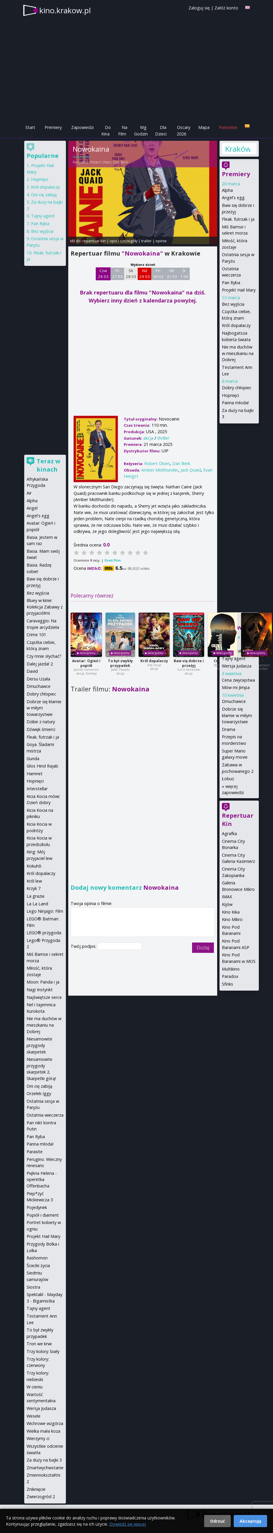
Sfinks (227, 984)
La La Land (37, 904)
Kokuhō (34, 866)
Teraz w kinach (48, 465)
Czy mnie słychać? (44, 656)
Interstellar (37, 788)
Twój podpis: (84, 946)
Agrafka (229, 833)
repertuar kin (94, 240)
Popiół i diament (43, 1215)
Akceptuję (250, 1521)
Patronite (228, 127)
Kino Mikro (232, 919)
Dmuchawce (234, 701)
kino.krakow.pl (65, 10)
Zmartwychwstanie (45, 1467)
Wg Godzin (141, 131)
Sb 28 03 (131, 273)
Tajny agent (234, 658)
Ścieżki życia (38, 1265)
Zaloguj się (199, 8)
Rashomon (37, 1258)
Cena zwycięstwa (238, 680)
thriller (163, 438)
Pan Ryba (231, 282)
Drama (228, 729)
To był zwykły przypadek (120, 663)
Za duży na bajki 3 (44, 1460)
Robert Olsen (100, 162)
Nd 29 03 (144, 273)
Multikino (231, 969)
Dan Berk (120, 162)
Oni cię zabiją (44, 194)
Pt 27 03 (117, 273)
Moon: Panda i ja (43, 982)
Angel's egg (233, 197)
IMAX (227, 896)
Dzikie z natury (41, 721)
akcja (148, 438)
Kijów (227, 904)
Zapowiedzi (82, 127)
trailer (146, 240)
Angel (32, 508)
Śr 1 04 (184, 273)
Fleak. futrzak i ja (238, 219)
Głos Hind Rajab (42, 766)
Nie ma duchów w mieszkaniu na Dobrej (238, 353)
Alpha (227, 190)
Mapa (203, 127)
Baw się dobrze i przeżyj (189, 663)
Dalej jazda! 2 (40, 664)
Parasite (35, 1151)
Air (29, 493)
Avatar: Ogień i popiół (86, 663)
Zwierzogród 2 (41, 1496)
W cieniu (35, 1387)
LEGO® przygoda (44, 932)
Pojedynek (37, 1207)
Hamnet (35, 773)
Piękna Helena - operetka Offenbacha (42, 1179)
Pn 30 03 (158, 273)
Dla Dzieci (161, 131)
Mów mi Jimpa (236, 687)
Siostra (33, 1287)
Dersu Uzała (38, 679)
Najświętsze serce (44, 997)
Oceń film (112, 560)
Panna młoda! (235, 402)
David (32, 671)
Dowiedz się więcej (127, 1524)
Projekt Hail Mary (239, 290)
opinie (161, 240)
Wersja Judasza (236, 666)
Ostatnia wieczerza (45, 1115)
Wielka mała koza (43, 1431)
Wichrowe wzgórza (45, 1423)
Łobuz (228, 778)
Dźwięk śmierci (41, 729)
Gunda (33, 758)
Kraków (237, 148)
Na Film (122, 131)
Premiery (53, 127)
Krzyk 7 (33, 888)
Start (30, 127)
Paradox (230, 976)
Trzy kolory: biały (43, 1351)
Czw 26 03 (103, 273)
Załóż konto (226, 8)
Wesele (33, 1416)
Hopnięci (230, 395)
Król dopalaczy (154, 660)
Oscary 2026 (184, 131)
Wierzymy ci (38, 1438)
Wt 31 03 (172, 273)
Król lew (34, 881)
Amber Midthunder (159, 470)
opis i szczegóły (123, 240)
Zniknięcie (36, 1489)
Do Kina (106, 131)
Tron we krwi (39, 1344)
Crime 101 (36, 634)
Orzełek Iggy (39, 1093)
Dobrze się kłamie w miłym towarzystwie (237, 715)
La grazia (35, 896)
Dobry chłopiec (236, 387)
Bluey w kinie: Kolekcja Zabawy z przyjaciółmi (45, 607)
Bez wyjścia (233, 304)
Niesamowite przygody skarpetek (39, 1045)
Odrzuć (217, 1521)
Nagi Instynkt (40, 989)
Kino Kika (231, 912)
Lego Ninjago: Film (45, 911)
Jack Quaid (191, 470)
